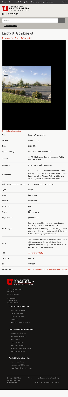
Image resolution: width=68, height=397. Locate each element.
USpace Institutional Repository (21, 348)
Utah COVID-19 (10, 14)
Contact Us (11, 298)
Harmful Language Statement (42, 2)
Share (17, 38)
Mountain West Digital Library (20, 365)
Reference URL (26, 38)
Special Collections (17, 313)
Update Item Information (11, 131)
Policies (57, 383)
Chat (26, 2)
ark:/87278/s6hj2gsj (36, 253)
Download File (7, 38)
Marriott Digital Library (18, 333)
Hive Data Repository (18, 351)
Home (4, 2)
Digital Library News (17, 345)
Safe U (37, 383)
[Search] (30, 20)
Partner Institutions (17, 362)
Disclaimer (47, 383)
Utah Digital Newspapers (19, 336)
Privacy (30, 378)
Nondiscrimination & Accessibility (48, 378)
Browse (11, 2)
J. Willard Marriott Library (15, 289)
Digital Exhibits (15, 339)
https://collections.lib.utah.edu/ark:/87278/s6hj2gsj (48, 269)
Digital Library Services (18, 310)
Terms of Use (15, 319)
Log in (64, 2)
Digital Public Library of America (21, 368)
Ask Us (18, 2)
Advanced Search (10, 26)
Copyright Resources (17, 316)
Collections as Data (17, 342)
